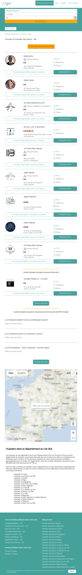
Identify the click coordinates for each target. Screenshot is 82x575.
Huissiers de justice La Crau (52, 542)
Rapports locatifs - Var (13, 534)
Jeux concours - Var (12, 529)
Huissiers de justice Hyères (51, 540)
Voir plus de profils (41, 303)
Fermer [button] (72, 571)
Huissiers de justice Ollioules (52, 553)
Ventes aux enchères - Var (14, 542)
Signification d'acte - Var (14, 540)
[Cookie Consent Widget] (41, 571)
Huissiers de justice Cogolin (52, 529)
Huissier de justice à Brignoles (53, 526)
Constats (23, 34)
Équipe (63, 3)
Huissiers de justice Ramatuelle (53, 556)
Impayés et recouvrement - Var (16, 526)
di (5, 16)
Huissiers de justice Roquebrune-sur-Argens (58, 559)
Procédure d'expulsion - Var (15, 531)
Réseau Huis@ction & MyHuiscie (39, 106)
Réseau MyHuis (32, 59)
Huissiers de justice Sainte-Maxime (54, 564)
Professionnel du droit (44, 3)
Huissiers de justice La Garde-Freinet (55, 545)
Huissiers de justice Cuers (51, 531)
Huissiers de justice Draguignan (53, 534)
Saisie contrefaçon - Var (13, 537)
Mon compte (73, 3)
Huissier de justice (11, 34)
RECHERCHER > (41, 21)
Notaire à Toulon (11, 554)
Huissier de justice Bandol (51, 523)
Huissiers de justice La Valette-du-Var (55, 551)
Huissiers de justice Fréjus (51, 537)
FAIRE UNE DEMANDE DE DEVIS (41, 46)
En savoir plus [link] (12, 572)
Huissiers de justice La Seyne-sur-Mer (56, 548)
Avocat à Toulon (11, 551)
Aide (56, 3)
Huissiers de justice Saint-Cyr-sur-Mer (55, 562)
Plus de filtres (10, 28)
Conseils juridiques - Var (13, 523)
